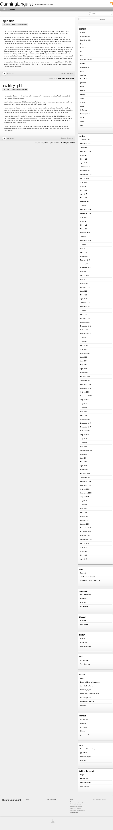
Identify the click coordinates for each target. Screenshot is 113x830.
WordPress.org (85, 786)
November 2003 (85, 532)
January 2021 (85, 147)
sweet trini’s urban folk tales (89, 694)
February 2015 (85, 260)
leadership (61, 78)
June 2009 (83, 361)
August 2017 (84, 178)
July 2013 (83, 291)
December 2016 (85, 209)
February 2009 (85, 376)
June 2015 (83, 244)
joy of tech (83, 727)
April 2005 (83, 466)
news (82, 71)
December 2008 (85, 384)
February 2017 (85, 202)
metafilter (83, 598)
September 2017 (86, 174)
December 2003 (85, 528)
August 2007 (84, 435)
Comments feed (85, 782)
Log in (82, 775)
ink (81, 52)
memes (82, 63)
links (81, 55)
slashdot (83, 602)
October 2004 (85, 489)
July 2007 (83, 438)
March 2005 (84, 470)
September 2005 (86, 450)
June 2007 (83, 442)
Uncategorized (85, 114)
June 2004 (83, 504)
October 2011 (85, 330)
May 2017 (83, 190)
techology (83, 110)
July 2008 (83, 404)
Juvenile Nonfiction (86, 686)
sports (82, 106)
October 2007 (85, 431)
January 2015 (85, 264)
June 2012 (83, 310)
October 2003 (85, 536)
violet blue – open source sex (90, 581)
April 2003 (83, 559)
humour (82, 48)
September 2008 (86, 396)
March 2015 (84, 256)
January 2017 (85, 205)
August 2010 (84, 345)
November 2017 (85, 171)
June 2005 (83, 458)
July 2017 (83, 182)
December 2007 (85, 423)
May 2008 (83, 411)
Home (4, 9)
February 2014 (85, 287)
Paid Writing (84, 79)
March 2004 (84, 516)
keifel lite (83, 620)
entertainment (85, 36)
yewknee (83, 705)
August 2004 (84, 497)
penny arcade (85, 735)
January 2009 (85, 380)
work (81, 125)
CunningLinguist (16, 3)
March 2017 (84, 198)
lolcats (82, 731)
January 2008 (85, 419)
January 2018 (85, 167)
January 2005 (85, 477)
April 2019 (83, 163)
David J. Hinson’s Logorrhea (89, 682)
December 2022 (85, 143)
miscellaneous (85, 67)
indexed (83, 723)
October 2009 (85, 353)
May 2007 (83, 446)
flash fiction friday (86, 40)
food (81, 44)
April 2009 (83, 369)
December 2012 (85, 306)
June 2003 (83, 551)
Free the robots (85, 595)
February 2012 (85, 318)
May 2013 (83, 295)
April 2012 (83, 314)
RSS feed (75, 812)
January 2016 (85, 237)
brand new (83, 642)
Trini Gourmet (85, 664)
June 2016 (83, 221)
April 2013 (83, 299)
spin (73, 78)
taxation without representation (64, 143)
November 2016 (85, 213)
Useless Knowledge (87, 701)
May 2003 (83, 555)
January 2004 (85, 524)
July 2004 (83, 501)
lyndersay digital (85, 690)
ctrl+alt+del (84, 719)
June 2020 (83, 155)
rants (82, 87)
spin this (8, 21)
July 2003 (83, 547)
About (12, 9)
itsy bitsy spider (13, 86)
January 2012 (85, 322)
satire (82, 98)
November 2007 (85, 427)
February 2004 (85, 520)
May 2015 (83, 248)
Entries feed (84, 778)
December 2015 (85, 240)
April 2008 (83, 415)
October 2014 (85, 272)
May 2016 (83, 225)
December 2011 (85, 326)
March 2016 (84, 229)
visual (82, 118)
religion (82, 90)
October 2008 (85, 392)
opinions (19, 24)
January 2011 (85, 341)
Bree (81, 678)
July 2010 (83, 349)
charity (82, 32)
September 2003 (86, 539)
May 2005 (83, 462)
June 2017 (83, 186)
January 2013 (85, 303)
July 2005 (83, 454)
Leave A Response (67, 73)
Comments (10, 74)
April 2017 (83, 194)
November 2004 (85, 485)
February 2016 (85, 233)
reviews (82, 94)
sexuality (83, 102)
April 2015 (83, 252)
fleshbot (83, 573)
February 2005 (85, 473)
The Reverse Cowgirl (87, 577)
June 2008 (83, 407)
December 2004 (85, 481)
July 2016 (83, 217)
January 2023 (85, 139)
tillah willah (84, 624)
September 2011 (86, 334)
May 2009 (83, 365)
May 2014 (83, 279)
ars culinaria (84, 660)
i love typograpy (85, 646)
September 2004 (86, 493)
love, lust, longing (86, 59)
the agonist (84, 606)
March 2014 (84, 283)
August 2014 (84, 275)
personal (83, 83)
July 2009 (83, 357)
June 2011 (83, 338)
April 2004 (83, 512)
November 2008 (85, 388)
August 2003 (84, 543)
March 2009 (84, 372)
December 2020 (85, 151)
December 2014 (85, 268)
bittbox (82, 638)
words (82, 121)
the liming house (85, 697)
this (33, 49)
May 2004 (83, 508)
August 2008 (84, 400)
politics (68, 78)
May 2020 (83, 159)
